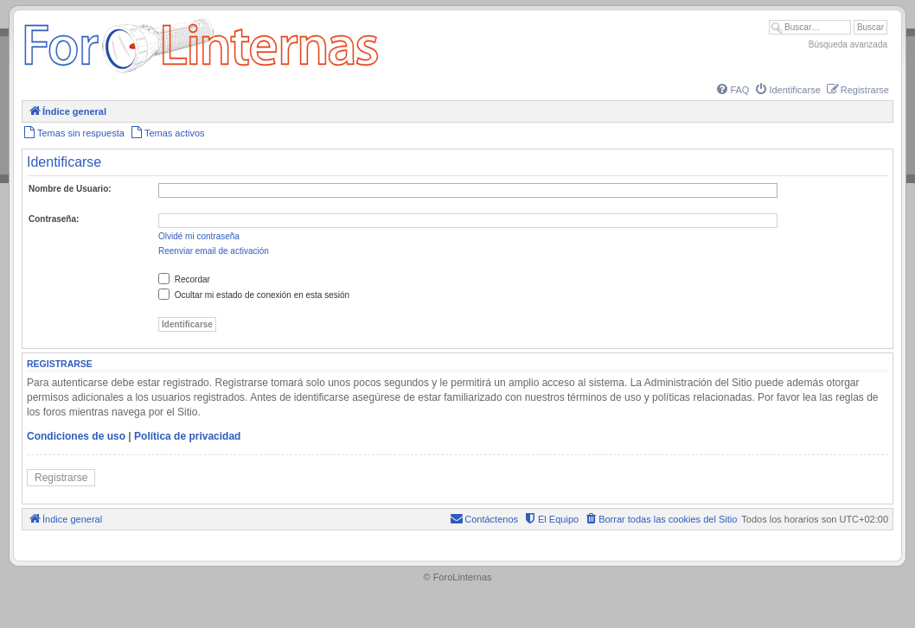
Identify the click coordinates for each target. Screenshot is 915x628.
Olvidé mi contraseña (199, 236)
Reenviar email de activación (213, 251)
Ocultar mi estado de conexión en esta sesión (253, 295)
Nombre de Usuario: (70, 188)
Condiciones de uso (76, 436)
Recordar (184, 279)
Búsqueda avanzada (848, 44)
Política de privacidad (187, 436)
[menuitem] (731, 90)
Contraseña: (54, 219)
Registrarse (61, 478)
